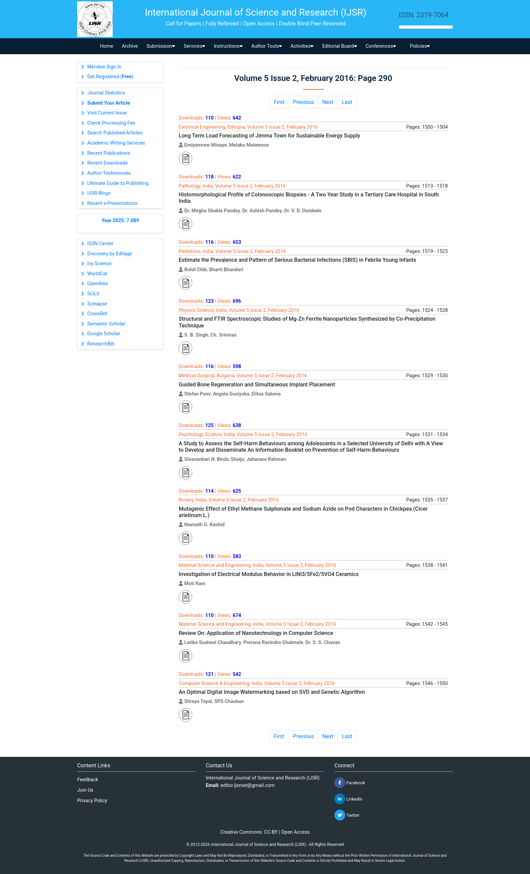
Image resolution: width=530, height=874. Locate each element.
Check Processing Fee (111, 123)
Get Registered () (110, 77)
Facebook (349, 782)
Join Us (85, 790)
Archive (130, 46)
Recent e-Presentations (112, 203)
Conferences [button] (381, 46)
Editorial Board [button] (339, 46)
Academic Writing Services (116, 143)
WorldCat (97, 274)
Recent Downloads (107, 163)
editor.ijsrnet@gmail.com (248, 785)
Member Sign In (104, 67)
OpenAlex (97, 283)
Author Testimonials (109, 173)
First (279, 102)
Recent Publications (108, 153)
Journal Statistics (106, 93)
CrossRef (97, 314)
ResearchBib (100, 344)
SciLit (93, 294)
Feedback (87, 780)
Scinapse (97, 304)
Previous (303, 102)
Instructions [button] (228, 46)
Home (106, 46)
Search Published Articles (114, 133)
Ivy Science (99, 264)
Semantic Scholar (106, 324)
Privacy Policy (92, 801)
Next (327, 102)
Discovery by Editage (109, 254)
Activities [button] (302, 46)
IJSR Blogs (99, 193)
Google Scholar (103, 334)
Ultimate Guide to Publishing (118, 183)
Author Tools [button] (266, 46)
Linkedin (348, 798)
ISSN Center (100, 244)
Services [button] (194, 46)
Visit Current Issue (107, 113)
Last (347, 102)
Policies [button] (420, 46)
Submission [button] (161, 46)
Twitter (346, 815)
